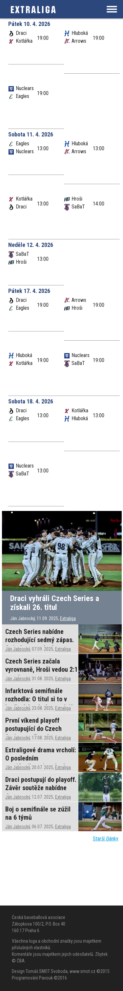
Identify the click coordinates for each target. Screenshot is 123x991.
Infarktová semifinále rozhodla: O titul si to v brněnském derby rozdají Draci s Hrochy (38, 703)
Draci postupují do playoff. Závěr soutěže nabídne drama (40, 788)
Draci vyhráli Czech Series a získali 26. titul (54, 603)
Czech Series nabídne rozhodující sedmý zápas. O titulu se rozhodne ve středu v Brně (39, 644)
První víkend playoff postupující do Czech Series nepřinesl (33, 728)
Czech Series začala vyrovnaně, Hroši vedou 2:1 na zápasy (41, 669)
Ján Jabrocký (17, 649)
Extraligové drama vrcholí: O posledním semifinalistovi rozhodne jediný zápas (40, 762)
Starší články (105, 838)
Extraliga (68, 618)
